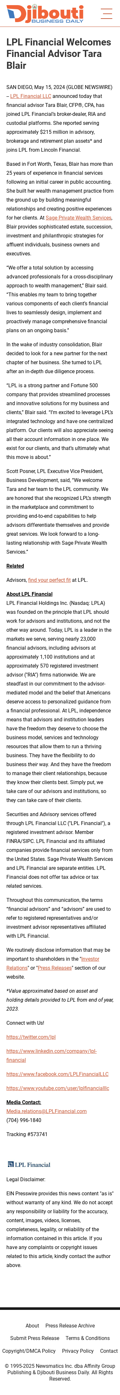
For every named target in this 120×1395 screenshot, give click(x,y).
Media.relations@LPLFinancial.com (46, 1111)
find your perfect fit (49, 580)
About (32, 1326)
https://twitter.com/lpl (31, 1037)
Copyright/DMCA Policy (29, 1351)
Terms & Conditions (88, 1338)
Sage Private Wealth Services (78, 218)
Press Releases (55, 968)
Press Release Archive (70, 1326)
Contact (109, 1351)
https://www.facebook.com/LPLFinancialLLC (57, 1074)
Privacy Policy (78, 1351)
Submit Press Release (34, 1338)
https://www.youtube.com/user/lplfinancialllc (57, 1088)
